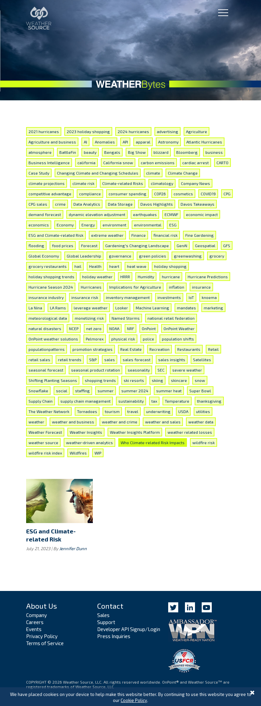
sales (109, 359)
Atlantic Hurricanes (204, 141)
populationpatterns (46, 349)
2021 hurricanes (43, 131)
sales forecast (136, 359)
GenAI (182, 245)
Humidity (146, 276)
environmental (147, 224)
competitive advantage (49, 193)
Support (106, 622)
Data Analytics (86, 204)
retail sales (39, 359)
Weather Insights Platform (135, 432)
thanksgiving (209, 401)
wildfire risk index (45, 452)
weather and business (73, 421)
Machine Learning (152, 307)
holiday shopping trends (51, 276)
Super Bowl (200, 390)
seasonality (139, 370)
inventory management (128, 297)
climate (153, 173)
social (61, 390)
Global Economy (43, 256)
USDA (183, 411)
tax (154, 401)
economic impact (202, 214)
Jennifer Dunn (73, 548)
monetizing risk (89, 318)
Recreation (159, 349)
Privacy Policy (42, 636)
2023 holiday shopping (88, 131)
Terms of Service (45, 643)
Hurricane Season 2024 (50, 287)
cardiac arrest (195, 162)
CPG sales (37, 204)
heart (114, 266)
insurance (201, 287)
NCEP (73, 328)
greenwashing (188, 256)
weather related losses (190, 432)
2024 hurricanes (133, 131)
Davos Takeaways (197, 204)
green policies (152, 256)
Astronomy (168, 141)
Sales (103, 615)
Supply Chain (40, 401)
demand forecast (44, 214)
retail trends (69, 359)
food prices (62, 245)
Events (34, 629)
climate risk (83, 183)
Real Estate (131, 349)
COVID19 (208, 193)
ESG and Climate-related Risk (55, 235)
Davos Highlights (156, 204)
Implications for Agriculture (135, 287)
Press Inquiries (113, 636)
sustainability (131, 401)
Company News (195, 183)
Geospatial (205, 245)
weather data (200, 421)
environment (114, 224)
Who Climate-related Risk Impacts (153, 442)
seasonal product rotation (95, 370)
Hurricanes (91, 287)
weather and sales (163, 421)
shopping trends (100, 380)
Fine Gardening (199, 235)
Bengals (112, 152)
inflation (176, 287)
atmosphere (40, 152)
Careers (35, 622)
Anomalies (105, 141)
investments (169, 297)
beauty (90, 152)
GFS (226, 245)
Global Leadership (84, 256)
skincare (179, 380)
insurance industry (46, 297)
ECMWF (171, 214)
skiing (157, 380)
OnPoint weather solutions (53, 338)
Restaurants (188, 349)
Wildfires (78, 452)
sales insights (171, 359)
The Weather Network (48, 411)
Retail (213, 349)
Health (95, 266)
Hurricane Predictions (208, 276)
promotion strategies (92, 349)
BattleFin (67, 152)
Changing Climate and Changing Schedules (97, 173)
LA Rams (58, 307)
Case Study (38, 173)
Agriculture (196, 131)
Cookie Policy (134, 700)
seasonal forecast (45, 370)
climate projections (46, 183)
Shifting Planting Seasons (52, 380)
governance (120, 256)
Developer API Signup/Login (128, 629)
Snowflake (38, 390)
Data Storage (120, 204)
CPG (227, 193)
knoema (209, 297)
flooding (36, 245)
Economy (65, 224)
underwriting (158, 411)
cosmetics (183, 193)
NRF (130, 328)
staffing (82, 390)
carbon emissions (158, 162)
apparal (143, 141)
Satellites (202, 359)
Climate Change (183, 173)
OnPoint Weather (179, 328)
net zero (94, 328)
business (214, 152)
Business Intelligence (49, 162)
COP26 (160, 193)
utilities (203, 411)
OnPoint (149, 328)
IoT (191, 297)
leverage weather (91, 307)
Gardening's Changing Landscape (137, 245)
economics (38, 224)
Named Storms (126, 318)
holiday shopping (170, 266)
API (125, 141)
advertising (167, 131)
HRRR (125, 276)
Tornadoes (87, 411)
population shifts (178, 338)
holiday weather (97, 276)
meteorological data (47, 318)
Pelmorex (95, 338)
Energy (88, 224)
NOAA (114, 328)
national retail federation (171, 318)
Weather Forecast (45, 432)
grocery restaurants (47, 266)
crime (60, 204)
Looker (121, 307)
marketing (213, 307)
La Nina (35, 307)
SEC (161, 370)
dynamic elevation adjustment (97, 214)
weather (36, 421)
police (148, 338)
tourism (112, 411)
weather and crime (119, 421)
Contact (110, 605)
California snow (118, 162)
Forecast (89, 245)
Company (36, 615)
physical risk (123, 338)
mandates (186, 307)
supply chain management (85, 401)
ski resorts (134, 380)
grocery (216, 256)
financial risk (165, 235)
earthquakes (145, 214)
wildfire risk (203, 442)
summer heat (169, 390)
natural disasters (44, 328)
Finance (138, 235)
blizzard (161, 152)
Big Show (137, 152)
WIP (97, 452)
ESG (173, 224)
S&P (92, 359)
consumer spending (127, 193)
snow (200, 380)
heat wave (136, 266)
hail (77, 266)
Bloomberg (187, 152)
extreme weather (107, 235)
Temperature (177, 401)
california (86, 162)
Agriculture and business (52, 141)
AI (85, 141)
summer (105, 390)
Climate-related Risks (122, 183)
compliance (90, 193)
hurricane (171, 276)
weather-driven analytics (89, 442)
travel (132, 411)
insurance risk (84, 297)
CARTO (222, 162)
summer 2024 (134, 390)
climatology (162, 183)
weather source (43, 442)
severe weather (187, 370)
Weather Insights (86, 432)
